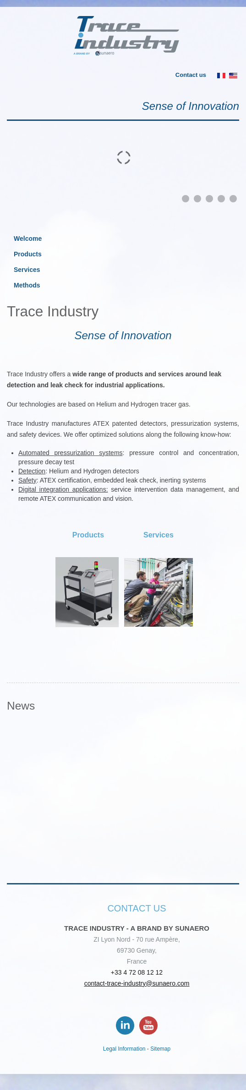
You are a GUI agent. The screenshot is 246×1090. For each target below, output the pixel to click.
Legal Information (124, 1049)
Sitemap (160, 1049)
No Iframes (123, 800)
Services (27, 269)
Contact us (190, 74)
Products (28, 254)
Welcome (28, 238)
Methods (27, 285)
